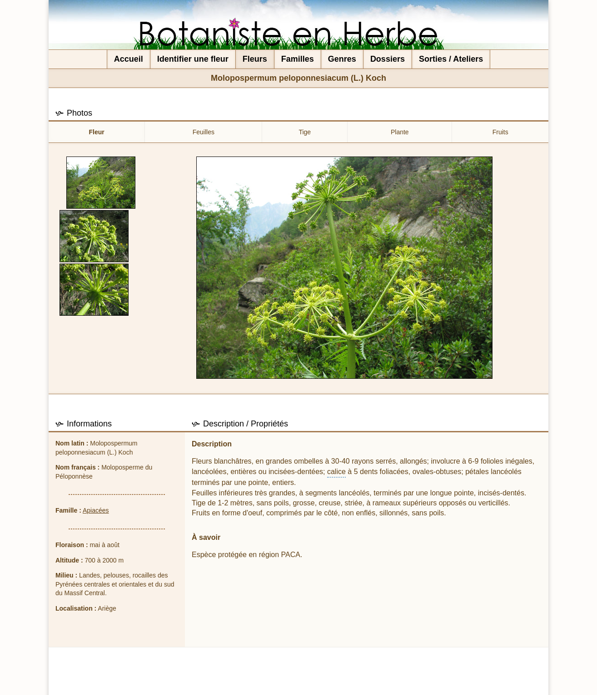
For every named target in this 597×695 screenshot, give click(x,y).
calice (336, 471)
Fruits (500, 132)
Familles (297, 59)
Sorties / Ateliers (451, 59)
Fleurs (255, 59)
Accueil (128, 59)
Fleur (96, 132)
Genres (342, 59)
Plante (400, 132)
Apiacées (96, 510)
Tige (304, 132)
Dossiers (387, 59)
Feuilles (203, 132)
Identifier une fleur (193, 59)
